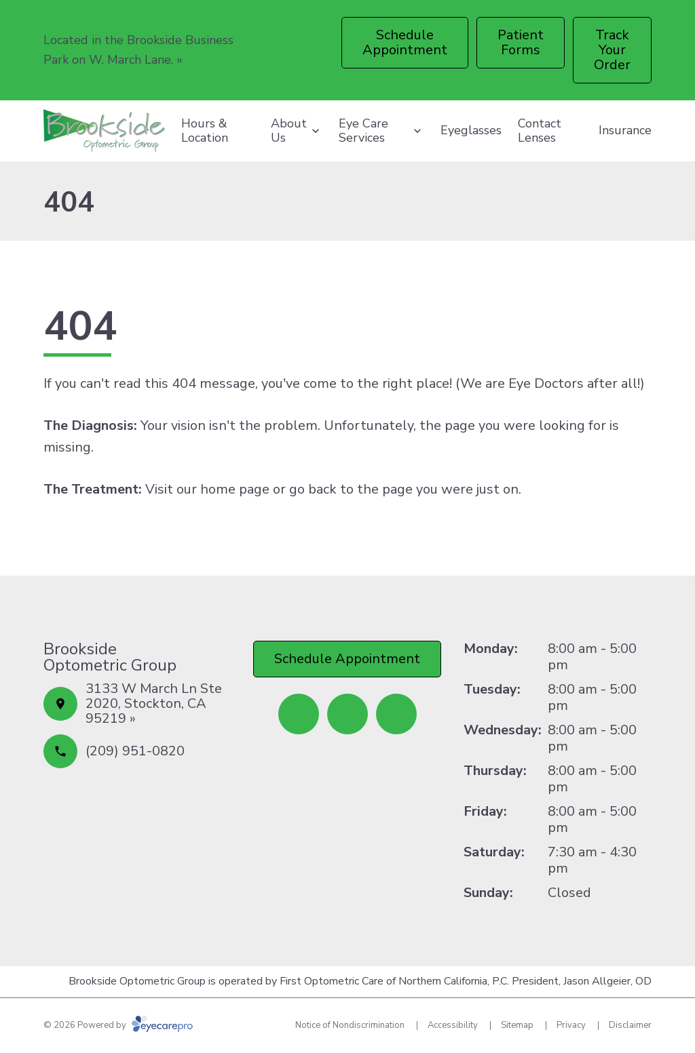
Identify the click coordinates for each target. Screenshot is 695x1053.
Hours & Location (204, 130)
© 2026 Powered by (118, 1025)
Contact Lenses (539, 130)
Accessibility (453, 1025)
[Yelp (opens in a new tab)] (347, 714)
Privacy (571, 1025)
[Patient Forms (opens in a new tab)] (520, 42)
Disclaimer (630, 1025)
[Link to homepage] (104, 131)
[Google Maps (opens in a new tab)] (396, 714)
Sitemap (517, 1025)
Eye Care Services (363, 130)
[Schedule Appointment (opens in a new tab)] (404, 42)
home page (234, 489)
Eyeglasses (471, 130)
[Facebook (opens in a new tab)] (298, 714)
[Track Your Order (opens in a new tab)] (612, 50)
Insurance (625, 130)
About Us (289, 130)
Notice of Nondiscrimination (350, 1025)
